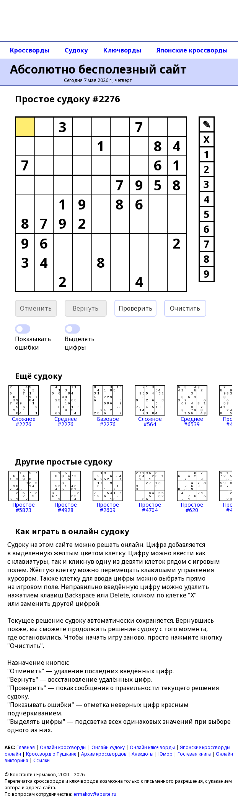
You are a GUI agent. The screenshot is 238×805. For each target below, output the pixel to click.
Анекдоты (142, 754)
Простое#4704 (150, 492)
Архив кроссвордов (104, 754)
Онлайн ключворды (152, 747)
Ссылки (41, 760)
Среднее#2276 (66, 406)
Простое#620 (192, 492)
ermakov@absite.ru (94, 794)
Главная (25, 747)
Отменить (36, 308)
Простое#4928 (66, 492)
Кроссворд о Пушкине (51, 754)
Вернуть (85, 308)
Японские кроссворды (192, 50)
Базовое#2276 (108, 406)
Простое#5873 (23, 492)
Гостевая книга (194, 754)
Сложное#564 (150, 406)
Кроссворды (29, 50)
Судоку (76, 50)
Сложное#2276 (23, 406)
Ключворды (122, 50)
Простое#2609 (108, 492)
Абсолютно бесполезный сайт (98, 69)
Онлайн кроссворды (63, 747)
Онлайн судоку (108, 747)
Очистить (185, 308)
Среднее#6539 (192, 406)
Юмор (165, 754)
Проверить (135, 308)
